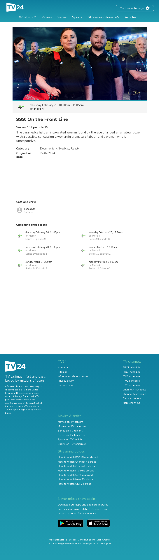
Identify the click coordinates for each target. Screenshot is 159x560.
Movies (46, 17)
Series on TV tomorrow (71, 435)
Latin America (104, 539)
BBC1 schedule (132, 367)
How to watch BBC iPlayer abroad (78, 457)
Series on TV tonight (70, 430)
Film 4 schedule (132, 398)
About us (63, 367)
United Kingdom (86, 539)
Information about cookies (73, 376)
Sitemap (62, 372)
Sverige (72, 539)
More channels (131, 403)
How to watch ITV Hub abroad (76, 470)
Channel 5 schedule (134, 394)
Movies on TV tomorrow (72, 426)
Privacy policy (66, 381)
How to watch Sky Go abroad (75, 475)
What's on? (27, 17)
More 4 (39, 109)
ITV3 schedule (131, 385)
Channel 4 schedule (134, 389)
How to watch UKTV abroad (74, 484)
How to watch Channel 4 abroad (77, 462)
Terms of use (65, 385)
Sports (77, 17)
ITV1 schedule (131, 376)
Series (62, 17)
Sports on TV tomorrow (72, 444)
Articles (131, 17)
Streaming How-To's (103, 17)
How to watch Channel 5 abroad (77, 466)
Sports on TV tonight (70, 439)
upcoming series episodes (27, 409)
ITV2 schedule (131, 381)
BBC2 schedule (132, 372)
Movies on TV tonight (70, 422)
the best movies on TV (16, 406)
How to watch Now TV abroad (76, 479)
